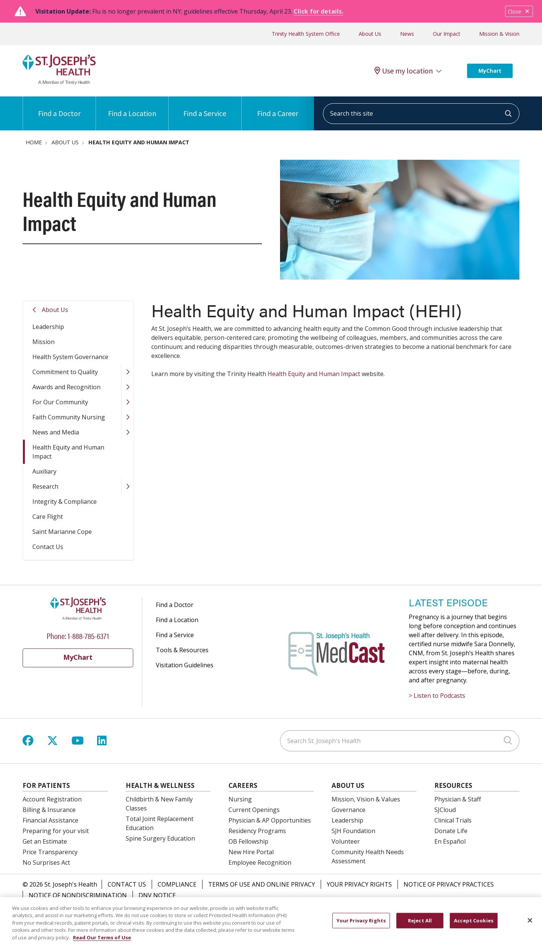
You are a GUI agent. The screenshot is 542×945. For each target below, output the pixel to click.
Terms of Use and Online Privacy (261, 884)
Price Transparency (50, 852)
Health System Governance (70, 357)
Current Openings (254, 810)
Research (45, 486)
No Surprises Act (46, 862)
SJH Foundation (353, 831)
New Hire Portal (251, 852)
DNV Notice (157, 895)
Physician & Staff (457, 799)
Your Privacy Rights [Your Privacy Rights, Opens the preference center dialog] (361, 925)
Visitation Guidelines (184, 665)
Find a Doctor (59, 107)
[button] (127, 371)
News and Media (55, 432)
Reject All (420, 925)
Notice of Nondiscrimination (78, 895)
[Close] (530, 925)
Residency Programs (257, 831)
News (407, 33)
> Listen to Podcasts (437, 695)
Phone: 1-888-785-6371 (78, 635)
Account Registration (52, 799)
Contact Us (47, 547)
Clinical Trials (453, 820)
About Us (370, 33)
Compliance (177, 884)
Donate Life (450, 831)
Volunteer (346, 841)
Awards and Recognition (66, 387)
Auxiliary (44, 471)
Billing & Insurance (49, 810)
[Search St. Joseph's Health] (399, 740)
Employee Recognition (259, 862)
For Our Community (60, 402)
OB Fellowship (248, 841)
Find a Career (278, 107)
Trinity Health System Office (306, 33)
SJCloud (445, 810)
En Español (450, 841)
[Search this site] (421, 113)
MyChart (489, 70)
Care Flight (47, 516)
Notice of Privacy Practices (448, 884)
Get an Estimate (45, 841)
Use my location (404, 71)
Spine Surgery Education (160, 838)
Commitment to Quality (65, 372)
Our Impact (446, 33)
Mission (43, 342)
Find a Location (132, 107)
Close (519, 11)
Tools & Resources (182, 650)
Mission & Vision (499, 33)
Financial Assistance (50, 820)
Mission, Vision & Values (366, 799)
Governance (348, 810)
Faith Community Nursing (68, 417)
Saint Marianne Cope (62, 532)
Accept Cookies (473, 925)
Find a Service (205, 107)
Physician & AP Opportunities (269, 820)
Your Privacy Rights (359, 884)
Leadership (48, 327)
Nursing (240, 799)
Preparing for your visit (56, 831)
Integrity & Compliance (64, 501)
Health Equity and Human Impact (68, 451)
